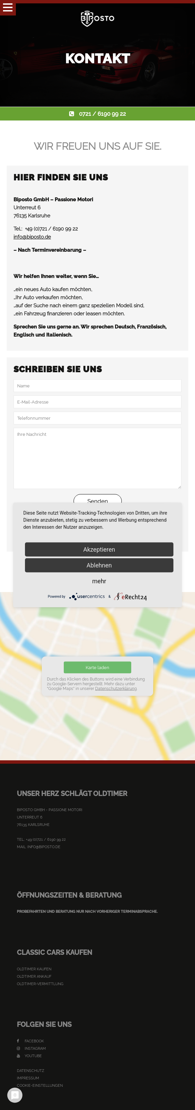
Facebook (30, 1041)
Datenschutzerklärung (116, 688)
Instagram (31, 1048)
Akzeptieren (99, 549)
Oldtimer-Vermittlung (40, 984)
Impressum (28, 1078)
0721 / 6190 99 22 (102, 113)
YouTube (29, 1056)
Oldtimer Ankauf (34, 976)
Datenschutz (30, 1071)
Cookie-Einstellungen (40, 1085)
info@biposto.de (32, 237)
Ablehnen (99, 565)
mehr (99, 581)
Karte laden (97, 667)
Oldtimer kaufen (34, 969)
